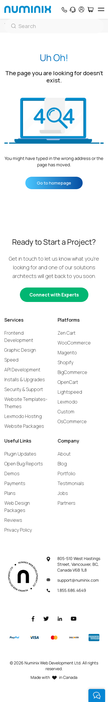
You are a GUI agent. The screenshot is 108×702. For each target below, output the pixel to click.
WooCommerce (74, 343)
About (64, 454)
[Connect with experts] (54, 295)
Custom (66, 411)
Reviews (13, 520)
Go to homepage (54, 183)
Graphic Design (20, 350)
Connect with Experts (54, 295)
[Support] (72, 9)
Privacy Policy (18, 530)
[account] (81, 9)
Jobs (63, 493)
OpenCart (68, 382)
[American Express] (93, 638)
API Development (22, 369)
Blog (62, 463)
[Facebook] (33, 618)
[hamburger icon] (101, 9)
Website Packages (24, 426)
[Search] (54, 26)
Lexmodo (67, 402)
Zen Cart (66, 333)
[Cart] (90, 9)
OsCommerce (72, 421)
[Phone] (64, 9)
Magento (67, 352)
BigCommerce (72, 372)
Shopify (65, 362)
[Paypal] (14, 637)
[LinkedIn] (60, 618)
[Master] (53, 638)
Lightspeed (70, 392)
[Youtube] (74, 618)
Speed (11, 360)
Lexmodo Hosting (23, 416)
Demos (12, 473)
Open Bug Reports (23, 463)
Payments (14, 483)
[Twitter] (46, 618)
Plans (10, 493)
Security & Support (23, 389)
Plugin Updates (20, 454)
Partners (66, 503)
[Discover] (74, 637)
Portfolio (66, 473)
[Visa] (34, 638)
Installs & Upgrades (24, 379)
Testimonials (71, 483)
